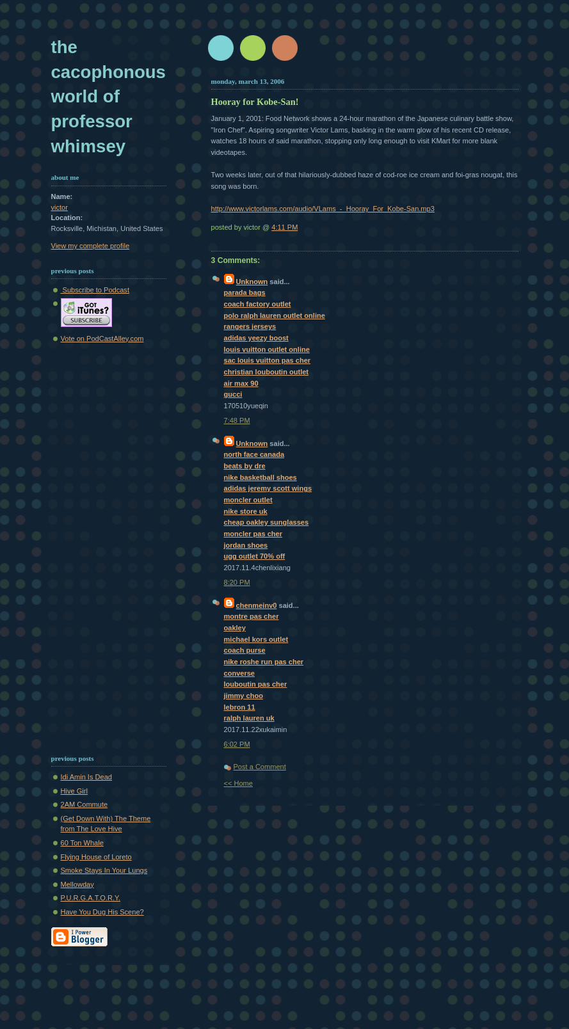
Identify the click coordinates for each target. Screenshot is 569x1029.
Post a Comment (260, 766)
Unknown (252, 281)
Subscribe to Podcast (95, 290)
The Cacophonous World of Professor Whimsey (108, 96)
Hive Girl (74, 791)
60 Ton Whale (82, 843)
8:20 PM (237, 582)
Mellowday (77, 884)
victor (59, 207)
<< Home (238, 783)
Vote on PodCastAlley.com (102, 338)
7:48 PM (237, 420)
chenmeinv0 (256, 605)
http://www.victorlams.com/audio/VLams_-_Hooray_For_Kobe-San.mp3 (323, 208)
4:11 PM (284, 227)
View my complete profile (90, 246)
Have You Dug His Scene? (102, 912)
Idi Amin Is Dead (86, 777)
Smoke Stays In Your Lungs (104, 870)
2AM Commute (84, 804)
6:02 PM (237, 744)
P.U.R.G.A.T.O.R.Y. (91, 898)
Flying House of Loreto (96, 857)
